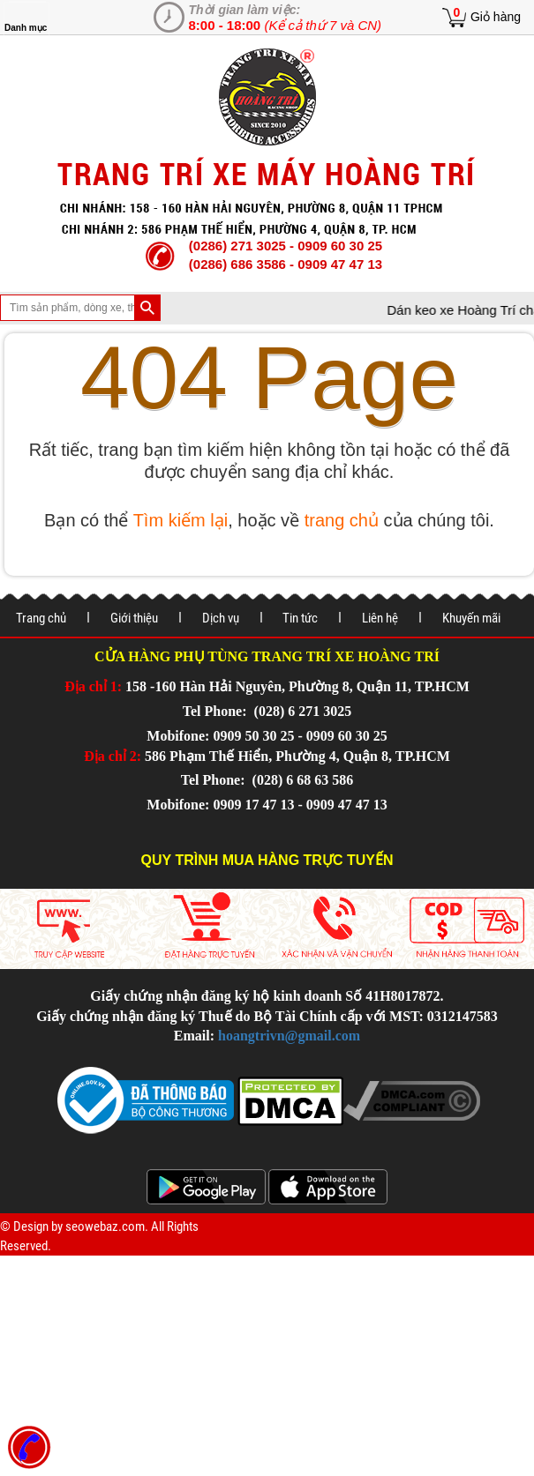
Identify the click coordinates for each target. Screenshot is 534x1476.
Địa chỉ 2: (112, 756)
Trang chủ (41, 618)
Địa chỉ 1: (93, 686)
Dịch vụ (220, 618)
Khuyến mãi (471, 618)
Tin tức (300, 618)
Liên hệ (380, 618)
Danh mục (25, 28)
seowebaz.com (105, 1226)
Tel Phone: (217, 711)
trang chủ (342, 520)
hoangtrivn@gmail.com (289, 1035)
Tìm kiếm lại (181, 520)
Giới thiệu (134, 618)
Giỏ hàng (495, 17)
